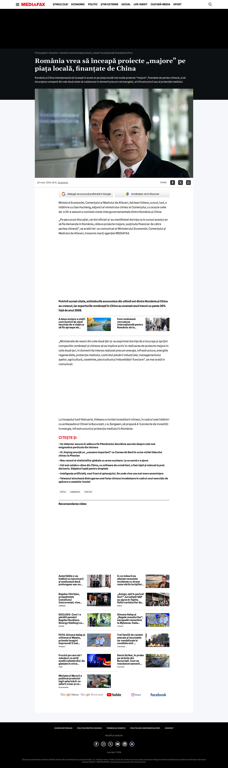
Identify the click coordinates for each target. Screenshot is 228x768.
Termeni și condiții (116, 728)
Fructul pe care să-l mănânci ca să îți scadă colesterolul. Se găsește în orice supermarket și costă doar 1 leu (72, 659)
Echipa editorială (63, 728)
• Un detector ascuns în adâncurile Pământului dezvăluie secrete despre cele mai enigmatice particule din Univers (107, 446)
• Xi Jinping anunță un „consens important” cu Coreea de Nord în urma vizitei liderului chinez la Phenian (110, 454)
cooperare (75, 491)
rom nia (88, 491)
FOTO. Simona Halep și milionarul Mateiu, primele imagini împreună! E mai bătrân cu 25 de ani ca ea (72, 639)
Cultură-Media (160, 4)
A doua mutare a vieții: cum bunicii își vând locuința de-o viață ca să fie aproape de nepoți (72, 323)
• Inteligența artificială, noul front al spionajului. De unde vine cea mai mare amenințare (111, 473)
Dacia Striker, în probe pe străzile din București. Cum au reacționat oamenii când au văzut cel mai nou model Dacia (130, 659)
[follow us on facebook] (158, 695)
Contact (169, 728)
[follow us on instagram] (136, 695)
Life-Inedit (140, 4)
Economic (78, 4)
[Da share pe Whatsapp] (188, 182)
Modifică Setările (114, 735)
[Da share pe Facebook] (172, 182)
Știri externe (109, 4)
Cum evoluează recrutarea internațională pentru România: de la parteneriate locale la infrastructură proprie (130, 323)
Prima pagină (41, 53)
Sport (177, 4)
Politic (93, 4)
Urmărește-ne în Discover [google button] (142, 194)
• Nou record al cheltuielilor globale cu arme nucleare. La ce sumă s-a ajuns (103, 460)
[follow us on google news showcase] (92, 695)
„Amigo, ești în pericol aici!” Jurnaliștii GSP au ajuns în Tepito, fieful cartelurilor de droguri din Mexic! (130, 598)
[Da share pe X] (180, 182)
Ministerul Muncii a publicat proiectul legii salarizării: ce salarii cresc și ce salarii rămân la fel (70, 680)
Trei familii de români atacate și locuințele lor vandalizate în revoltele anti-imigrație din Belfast (130, 639)
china (63, 491)
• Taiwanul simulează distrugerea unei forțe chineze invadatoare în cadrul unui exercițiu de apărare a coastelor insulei (113, 480)
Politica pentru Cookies (89, 728)
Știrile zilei (60, 4)
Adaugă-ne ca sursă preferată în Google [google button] (86, 194)
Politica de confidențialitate (145, 728)
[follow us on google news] (70, 695)
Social (125, 4)
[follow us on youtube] (114, 695)
